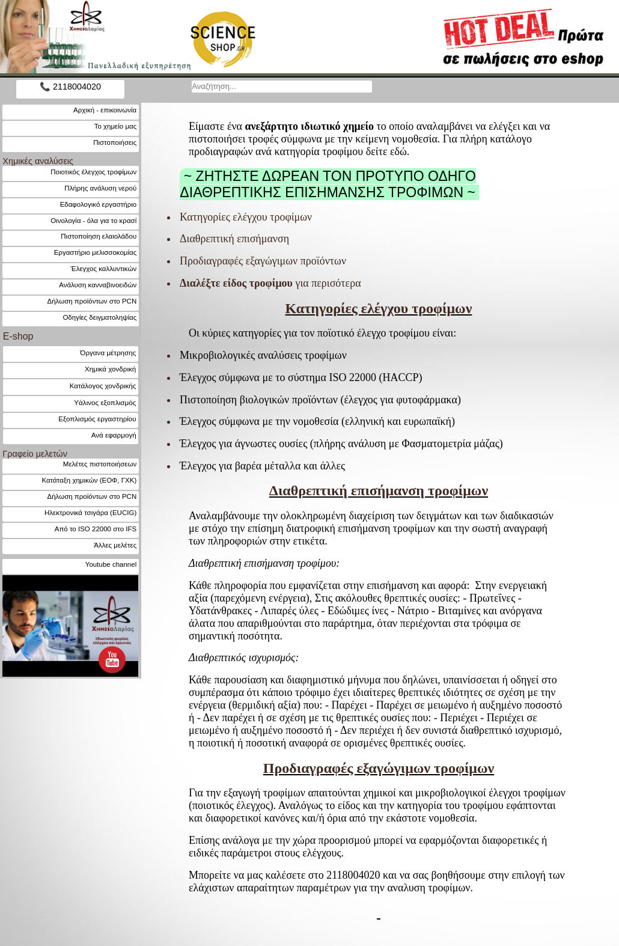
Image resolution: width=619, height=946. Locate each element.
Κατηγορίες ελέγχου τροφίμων (246, 217)
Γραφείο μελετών (34, 454)
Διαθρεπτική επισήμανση (234, 239)
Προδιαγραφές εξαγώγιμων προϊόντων (263, 261)
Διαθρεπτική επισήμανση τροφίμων (378, 490)
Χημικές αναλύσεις (37, 161)
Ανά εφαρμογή (113, 435)
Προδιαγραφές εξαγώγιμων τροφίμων (378, 768)
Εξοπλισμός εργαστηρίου (97, 419)
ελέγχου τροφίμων (378, 308)
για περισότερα (270, 283)
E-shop (18, 336)
